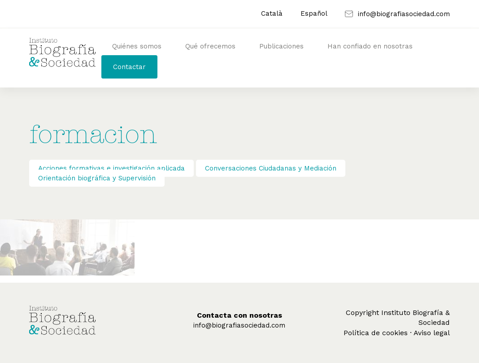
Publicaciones (281, 46)
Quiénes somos (136, 46)
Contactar (129, 67)
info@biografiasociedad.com (239, 325)
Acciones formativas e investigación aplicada (111, 168)
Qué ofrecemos (210, 46)
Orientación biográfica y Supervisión (97, 178)
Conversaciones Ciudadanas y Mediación (270, 168)
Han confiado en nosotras (370, 46)
